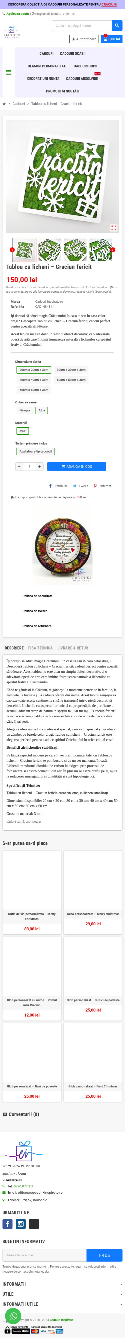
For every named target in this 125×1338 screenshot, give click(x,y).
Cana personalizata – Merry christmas (93, 914)
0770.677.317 (23, 1186)
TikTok (34, 1224)
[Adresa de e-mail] (44, 1255)
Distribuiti (58, 486)
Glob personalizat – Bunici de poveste (93, 1000)
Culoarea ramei (26, 402)
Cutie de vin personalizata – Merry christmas (32, 916)
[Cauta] (87, 25)
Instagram (21, 1224)
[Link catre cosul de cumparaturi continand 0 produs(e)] (111, 39)
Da (105, 1255)
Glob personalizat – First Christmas (93, 1086)
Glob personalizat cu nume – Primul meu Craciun (32, 1002)
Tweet (80, 486)
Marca (15, 301)
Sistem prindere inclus (31, 443)
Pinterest (102, 486)
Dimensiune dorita (28, 362)
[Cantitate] (29, 467)
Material (21, 423)
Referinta (17, 306)
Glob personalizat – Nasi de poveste (32, 1086)
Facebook (7, 1224)
